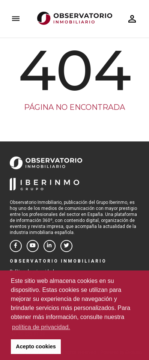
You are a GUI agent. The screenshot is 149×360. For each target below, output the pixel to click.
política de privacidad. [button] (41, 327)
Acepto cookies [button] (36, 346)
